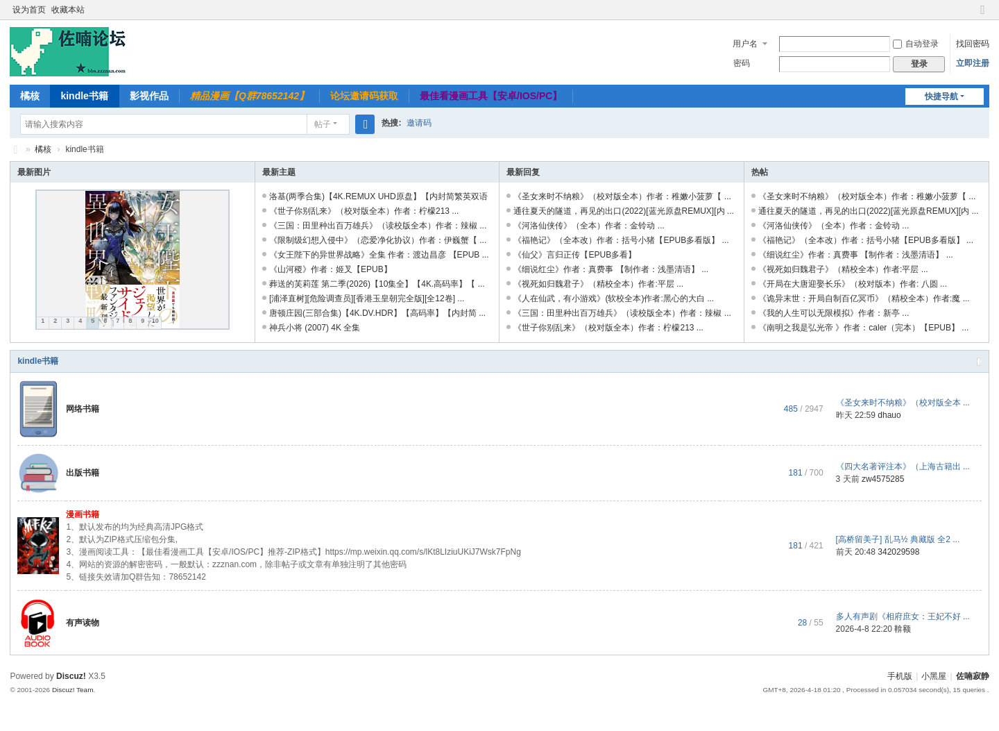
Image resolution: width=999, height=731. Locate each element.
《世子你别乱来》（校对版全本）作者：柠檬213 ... (364, 211)
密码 (741, 63)
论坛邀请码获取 (364, 95)
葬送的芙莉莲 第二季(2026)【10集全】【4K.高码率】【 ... (377, 284)
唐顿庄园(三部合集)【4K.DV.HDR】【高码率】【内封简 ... (377, 313)
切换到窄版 (983, 15)
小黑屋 (933, 676)
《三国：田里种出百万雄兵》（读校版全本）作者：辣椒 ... (377, 225)
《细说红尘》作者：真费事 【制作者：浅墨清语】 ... (610, 269)
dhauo (889, 415)
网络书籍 (82, 409)
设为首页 (29, 10)
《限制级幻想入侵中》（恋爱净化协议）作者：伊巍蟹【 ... (377, 240)
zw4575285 (883, 479)
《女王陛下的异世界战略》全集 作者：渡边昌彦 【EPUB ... (379, 255)
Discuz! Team (73, 690)
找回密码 (972, 44)
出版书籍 (82, 473)
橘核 (30, 95)
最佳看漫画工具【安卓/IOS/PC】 (491, 95)
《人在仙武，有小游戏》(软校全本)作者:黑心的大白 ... (613, 298)
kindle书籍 (84, 95)
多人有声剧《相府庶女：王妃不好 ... (903, 616)
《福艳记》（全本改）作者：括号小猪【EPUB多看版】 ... (620, 240)
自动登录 (916, 44)
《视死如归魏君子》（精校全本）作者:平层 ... (598, 284)
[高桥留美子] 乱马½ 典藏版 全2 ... (898, 539)
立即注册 (972, 63)
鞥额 (902, 629)
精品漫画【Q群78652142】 (249, 95)
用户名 (745, 44)
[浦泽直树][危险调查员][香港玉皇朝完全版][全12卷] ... (366, 298)
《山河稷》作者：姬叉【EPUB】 (330, 269)
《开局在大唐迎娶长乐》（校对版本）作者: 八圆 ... (852, 284)
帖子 (322, 124)
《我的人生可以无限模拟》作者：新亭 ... (833, 313)
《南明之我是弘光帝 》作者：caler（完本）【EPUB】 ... (863, 328)
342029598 (898, 552)
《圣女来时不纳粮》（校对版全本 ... (903, 402)
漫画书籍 (82, 514)
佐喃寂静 (15, 150)
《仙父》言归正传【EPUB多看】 (574, 255)
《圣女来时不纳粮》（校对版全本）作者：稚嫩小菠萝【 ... (622, 196)
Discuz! (71, 676)
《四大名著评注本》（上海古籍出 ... (903, 466)
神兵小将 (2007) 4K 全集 (314, 328)
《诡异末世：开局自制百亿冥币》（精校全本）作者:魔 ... (864, 298)
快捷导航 (941, 96)
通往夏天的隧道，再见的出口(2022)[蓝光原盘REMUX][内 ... (623, 211)
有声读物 (82, 623)
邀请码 (419, 123)
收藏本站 (68, 10)
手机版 (899, 676)
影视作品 (149, 95)
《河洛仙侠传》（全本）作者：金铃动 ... (588, 225)
